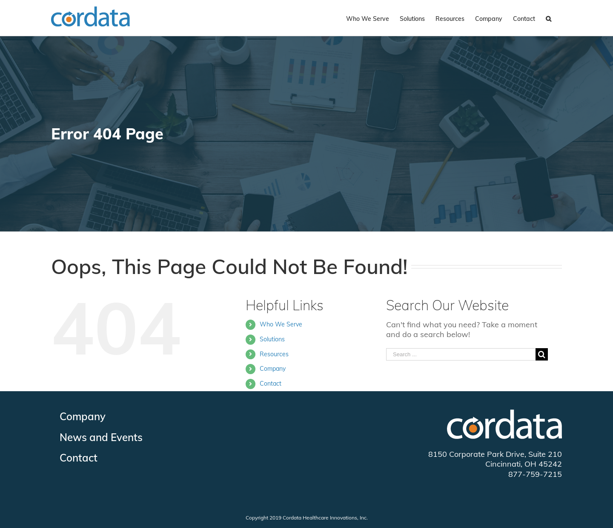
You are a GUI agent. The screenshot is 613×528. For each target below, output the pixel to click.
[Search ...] (461, 354)
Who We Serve (281, 324)
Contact (270, 383)
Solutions (272, 339)
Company (273, 368)
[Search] (548, 18)
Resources (274, 354)
